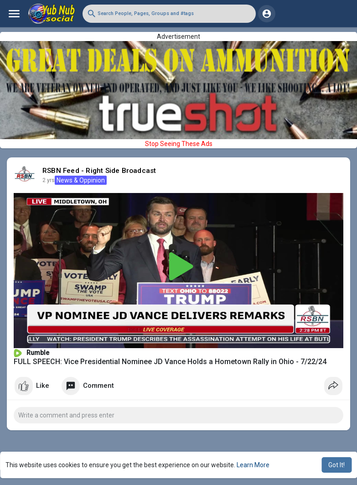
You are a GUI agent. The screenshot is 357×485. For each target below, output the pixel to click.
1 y (46, 180)
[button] (169, 14)
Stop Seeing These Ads (178, 143)
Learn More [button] (253, 465)
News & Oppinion (76, 180)
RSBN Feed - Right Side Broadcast (99, 171)
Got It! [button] (336, 465)
